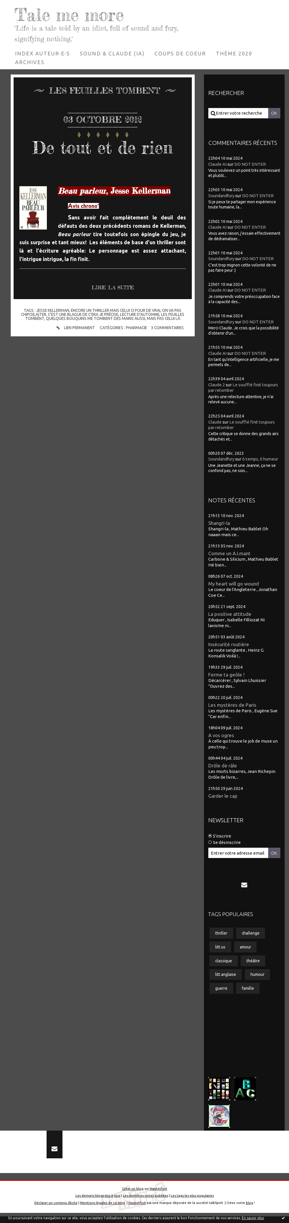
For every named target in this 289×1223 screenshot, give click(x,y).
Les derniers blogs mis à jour (98, 1202)
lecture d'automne (141, 314)
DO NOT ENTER (250, 163)
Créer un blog (132, 1195)
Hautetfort (158, 1195)
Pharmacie (136, 328)
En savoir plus (253, 1218)
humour (257, 980)
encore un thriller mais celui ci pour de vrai (116, 310)
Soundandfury (221, 195)
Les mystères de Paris (232, 710)
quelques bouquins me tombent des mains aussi (95, 318)
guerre (221, 994)
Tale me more (70, 14)
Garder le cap (223, 801)
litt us (220, 952)
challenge (251, 938)
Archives (30, 62)
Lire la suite (112, 287)
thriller (221, 938)
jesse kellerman (51, 310)
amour (245, 952)
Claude (215, 421)
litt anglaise (225, 980)
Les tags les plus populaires (192, 1202)
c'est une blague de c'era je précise (82, 314)
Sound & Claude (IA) (112, 53)
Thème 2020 (234, 53)
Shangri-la (219, 528)
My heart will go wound (233, 589)
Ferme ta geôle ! (226, 680)
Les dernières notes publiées (145, 1202)
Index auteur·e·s (42, 53)
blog (249, 1209)
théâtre (253, 966)
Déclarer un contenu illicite (56, 1209)
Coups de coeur (180, 53)
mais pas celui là (164, 318)
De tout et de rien (102, 147)
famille (248, 994)
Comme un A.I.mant (229, 559)
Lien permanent (74, 328)
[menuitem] (42, 53)
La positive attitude (230, 619)
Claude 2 (216, 384)
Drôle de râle (222, 771)
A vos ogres (221, 740)
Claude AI (217, 163)
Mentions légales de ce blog (102, 1209)
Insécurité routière (228, 649)
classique (223, 966)
